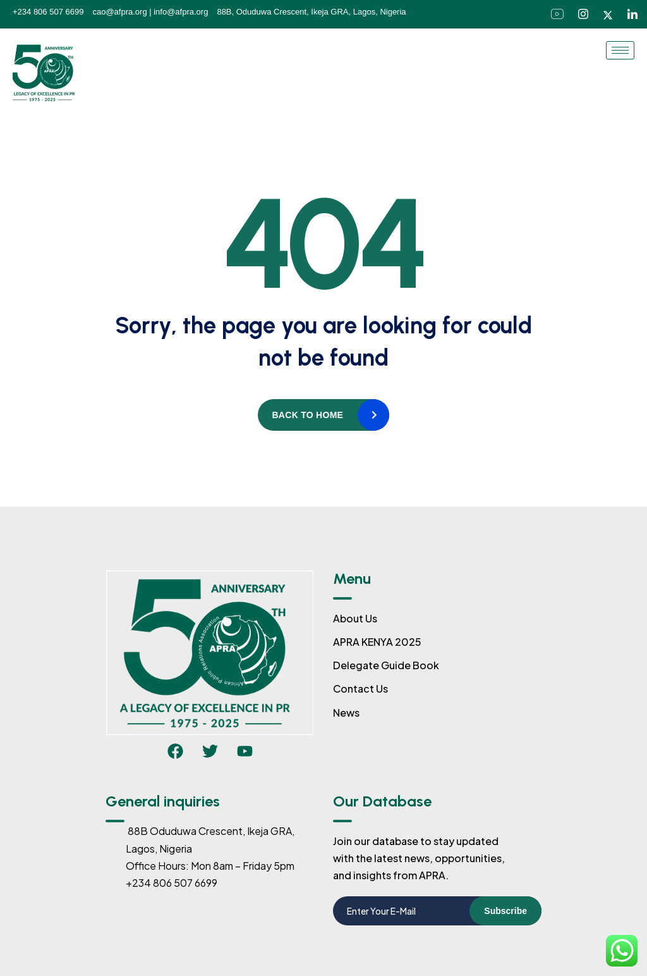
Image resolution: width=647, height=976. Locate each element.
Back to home (307, 415)
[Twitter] (608, 13)
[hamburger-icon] (620, 50)
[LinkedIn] (632, 14)
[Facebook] (557, 14)
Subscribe (505, 911)
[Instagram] (583, 14)
